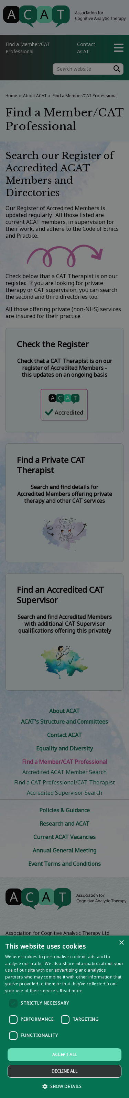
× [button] (121, 943)
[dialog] (64, 1017)
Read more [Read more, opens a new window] (71, 991)
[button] (64, 1086)
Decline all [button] (64, 1071)
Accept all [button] (64, 1054)
